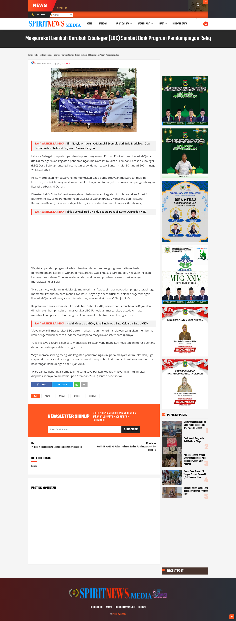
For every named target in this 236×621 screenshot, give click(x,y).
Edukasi (62, 396)
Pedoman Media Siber (125, 607)
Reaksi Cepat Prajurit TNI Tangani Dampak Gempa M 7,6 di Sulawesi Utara (195, 475)
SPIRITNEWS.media (119, 614)
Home (89, 24)
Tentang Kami (96, 607)
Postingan (54, 15)
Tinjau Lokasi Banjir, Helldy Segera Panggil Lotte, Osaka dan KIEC (107, 211)
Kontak (109, 607)
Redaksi (142, 607)
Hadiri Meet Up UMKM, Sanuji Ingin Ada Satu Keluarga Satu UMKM (107, 323)
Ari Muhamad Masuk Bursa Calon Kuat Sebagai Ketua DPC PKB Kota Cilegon (195, 425)
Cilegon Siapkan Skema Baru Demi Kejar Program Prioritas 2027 (196, 491)
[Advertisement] (93, 240)
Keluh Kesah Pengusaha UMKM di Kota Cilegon (194, 440)
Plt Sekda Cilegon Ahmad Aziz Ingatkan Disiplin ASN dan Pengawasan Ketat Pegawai (195, 459)
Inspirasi (92, 396)
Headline (77, 396)
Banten (47, 396)
